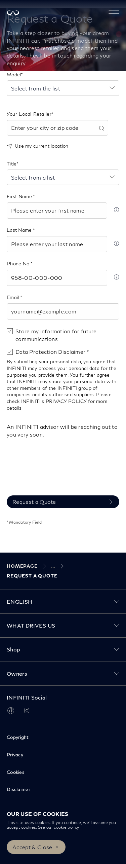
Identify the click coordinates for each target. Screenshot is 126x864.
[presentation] (58, 474)
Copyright (18, 737)
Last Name (20, 230)
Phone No (19, 263)
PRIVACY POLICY (66, 401)
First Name (20, 196)
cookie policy (66, 827)
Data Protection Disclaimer (51, 351)
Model (14, 74)
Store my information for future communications (56, 335)
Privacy (15, 754)
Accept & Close (32, 847)
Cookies (16, 772)
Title (11, 163)
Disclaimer (18, 789)
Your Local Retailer (29, 114)
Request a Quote (34, 501)
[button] (114, 12)
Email (13, 297)
